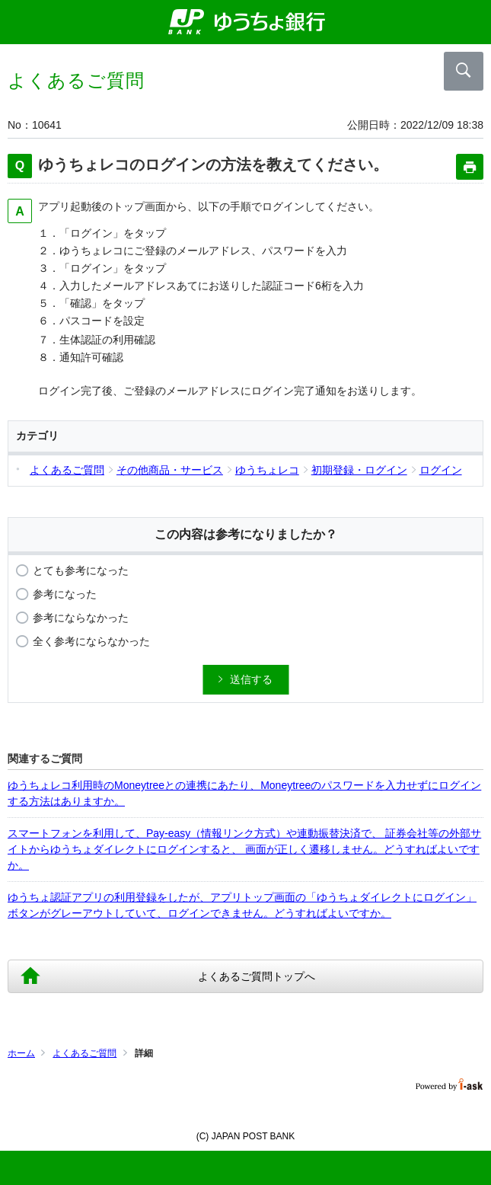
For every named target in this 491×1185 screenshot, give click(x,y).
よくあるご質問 (84, 1053)
